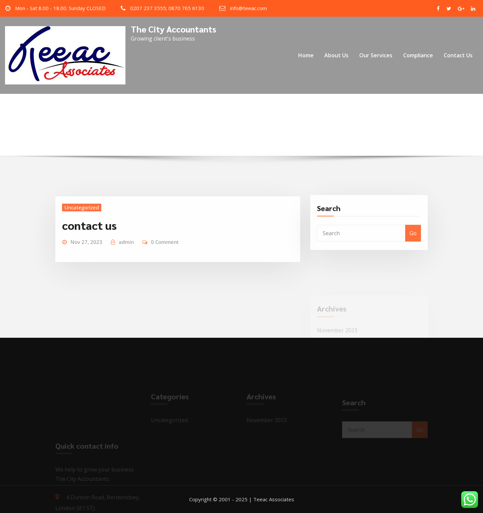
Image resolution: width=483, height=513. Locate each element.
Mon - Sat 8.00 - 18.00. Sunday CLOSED (60, 8)
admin (126, 256)
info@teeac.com (248, 8)
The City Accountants (173, 29)
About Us (336, 55)
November (264, 125)
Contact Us (458, 55)
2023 (235, 125)
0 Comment (165, 256)
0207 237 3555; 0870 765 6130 (167, 8)
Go (413, 245)
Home (306, 55)
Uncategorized (81, 221)
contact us (89, 239)
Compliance (418, 55)
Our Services (375, 55)
